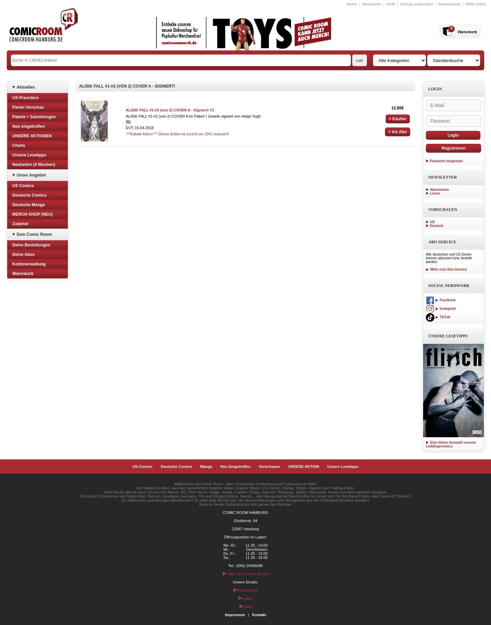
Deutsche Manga (28, 204)
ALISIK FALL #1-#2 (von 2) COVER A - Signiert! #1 (170, 110)
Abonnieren (439, 190)
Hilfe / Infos (476, 4)
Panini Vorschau (28, 107)
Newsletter (372, 4)
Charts (18, 145)
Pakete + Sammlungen (34, 117)
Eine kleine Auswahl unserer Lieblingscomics (451, 444)
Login (453, 135)
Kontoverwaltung (29, 264)
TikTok (438, 317)
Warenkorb (22, 273)
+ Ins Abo (397, 131)
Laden (245, 598)
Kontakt (259, 615)
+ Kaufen (397, 119)
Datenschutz (449, 4)
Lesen (435, 193)
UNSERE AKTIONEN (32, 136)
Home (352, 4)
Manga (206, 466)
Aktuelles (26, 87)
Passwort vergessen (446, 161)
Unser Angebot (31, 175)
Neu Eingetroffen (235, 466)
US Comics (23, 185)
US (432, 222)
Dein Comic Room (34, 234)
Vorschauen (269, 466)
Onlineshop (246, 590)
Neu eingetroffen (28, 126)
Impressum (235, 615)
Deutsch (436, 226)
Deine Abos (23, 254)
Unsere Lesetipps (29, 155)
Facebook (441, 300)
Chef (245, 607)
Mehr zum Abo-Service (446, 269)
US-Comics (143, 466)
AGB (390, 4)
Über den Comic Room (245, 574)
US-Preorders (25, 97)
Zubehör (20, 224)
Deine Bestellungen (31, 245)
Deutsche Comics (29, 195)
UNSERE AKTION (303, 466)
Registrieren (453, 148)
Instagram (441, 308)
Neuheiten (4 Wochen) (33, 164)
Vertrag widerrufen (416, 4)
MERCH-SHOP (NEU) (32, 214)
